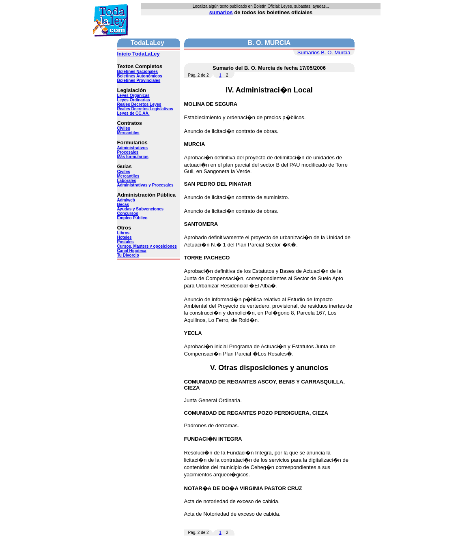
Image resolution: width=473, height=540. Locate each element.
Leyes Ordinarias (133, 100)
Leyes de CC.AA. (133, 113)
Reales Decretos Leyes (139, 104)
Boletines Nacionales (137, 71)
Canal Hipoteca (131, 251)
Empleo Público (132, 218)
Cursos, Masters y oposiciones (147, 246)
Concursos (127, 213)
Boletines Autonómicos (139, 76)
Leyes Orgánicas (133, 95)
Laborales (126, 180)
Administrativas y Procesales (145, 185)
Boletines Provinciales (139, 80)
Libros (123, 233)
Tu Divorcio (128, 255)
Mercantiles (128, 133)
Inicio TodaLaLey (138, 54)
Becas (123, 204)
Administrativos (132, 148)
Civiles (123, 128)
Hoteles (124, 237)
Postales (125, 242)
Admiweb (126, 200)
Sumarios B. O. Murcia (323, 52)
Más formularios (132, 156)
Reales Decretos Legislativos (145, 109)
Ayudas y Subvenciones (140, 209)
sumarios (221, 12)
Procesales (128, 152)
